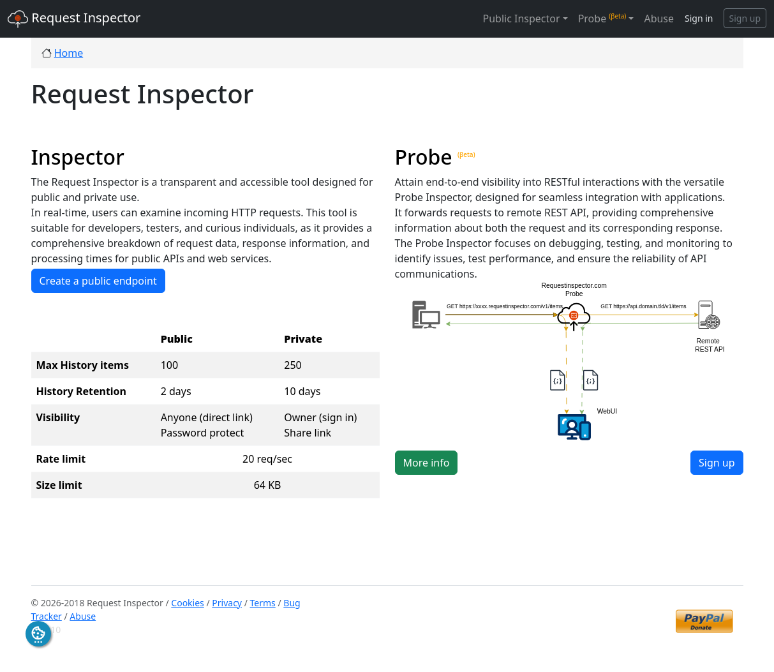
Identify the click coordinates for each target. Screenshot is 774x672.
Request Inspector (74, 19)
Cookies (187, 603)
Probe (602, 18)
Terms (263, 603)
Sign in (699, 18)
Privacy (227, 603)
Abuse (659, 18)
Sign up (745, 18)
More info (426, 463)
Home (69, 53)
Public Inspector (521, 18)
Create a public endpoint (98, 281)
